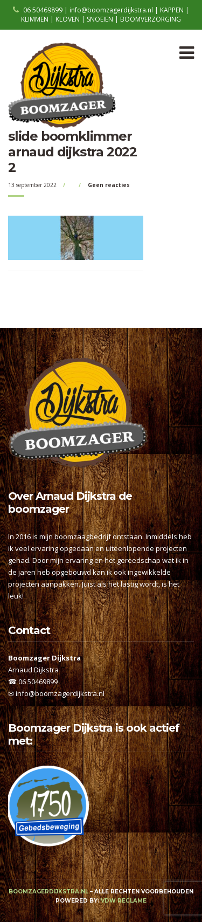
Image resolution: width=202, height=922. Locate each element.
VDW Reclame (124, 900)
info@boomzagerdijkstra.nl (60, 693)
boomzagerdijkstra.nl (48, 891)
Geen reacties (109, 185)
